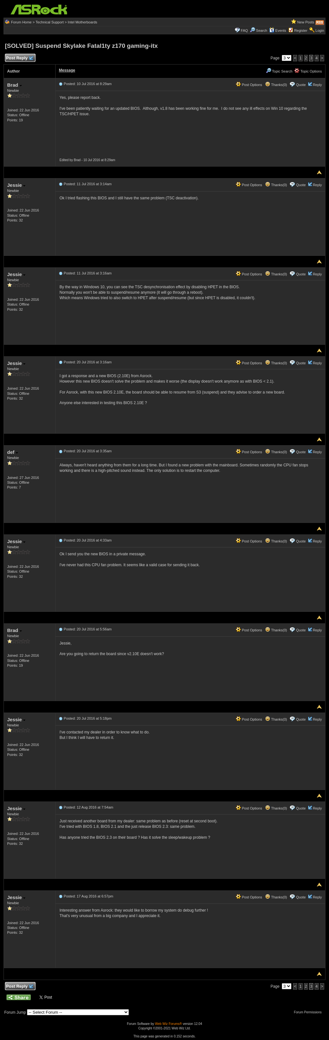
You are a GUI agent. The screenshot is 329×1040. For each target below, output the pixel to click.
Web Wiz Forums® (168, 1024)
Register (300, 30)
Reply (317, 85)
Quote (301, 85)
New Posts (305, 22)
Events (277, 30)
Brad (14, 85)
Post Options (249, 85)
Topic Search (279, 71)
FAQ (244, 30)
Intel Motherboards (82, 22)
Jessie (16, 185)
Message (67, 70)
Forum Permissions (309, 1012)
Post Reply (19, 58)
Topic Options (308, 71)
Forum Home (21, 22)
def (12, 452)
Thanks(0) (276, 85)
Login (320, 30)
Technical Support (50, 22)
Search (261, 30)
